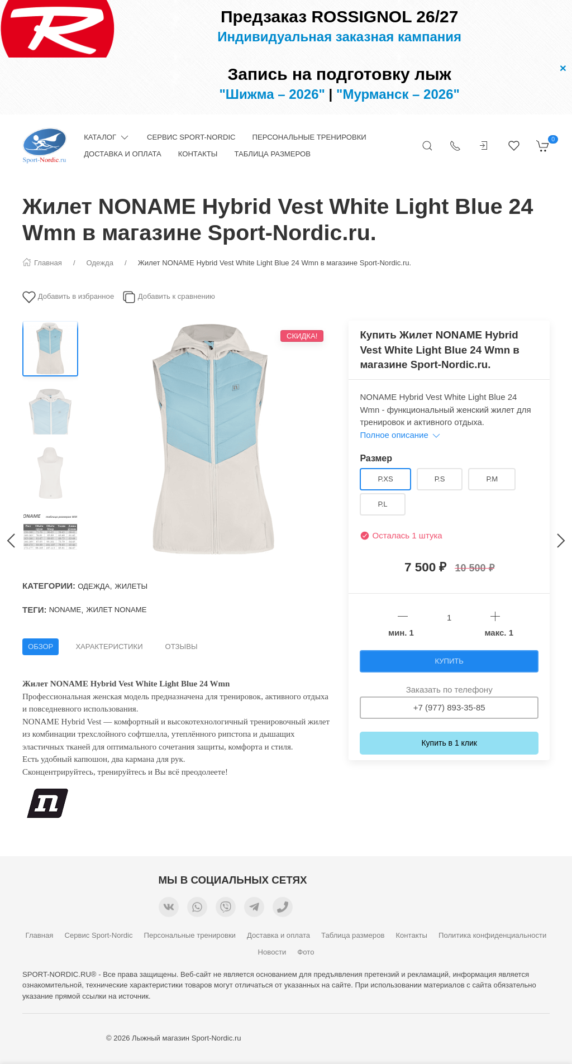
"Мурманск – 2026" (398, 94)
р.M (492, 479)
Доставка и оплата (122, 154)
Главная (40, 935)
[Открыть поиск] (427, 145)
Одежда (93, 586)
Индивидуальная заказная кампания (339, 36)
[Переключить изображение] (50, 348)
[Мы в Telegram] (254, 909)
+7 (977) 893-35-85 (449, 707)
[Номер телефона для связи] (283, 909)
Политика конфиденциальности (492, 935)
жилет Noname (116, 609)
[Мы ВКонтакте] (169, 909)
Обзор (40, 646)
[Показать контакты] (455, 145)
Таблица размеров (272, 154)
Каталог (107, 137)
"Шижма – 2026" (272, 94)
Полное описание (401, 435)
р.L (382, 504)
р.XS (385, 479)
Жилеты (131, 586)
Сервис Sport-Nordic (191, 137)
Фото (305, 952)
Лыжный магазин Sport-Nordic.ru (186, 1038)
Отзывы (181, 646)
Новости (272, 952)
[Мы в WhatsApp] (197, 909)
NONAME (65, 609)
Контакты (198, 154)
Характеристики (108, 646)
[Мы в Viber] (226, 909)
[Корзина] (543, 145)
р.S (440, 479)
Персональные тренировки (309, 137)
